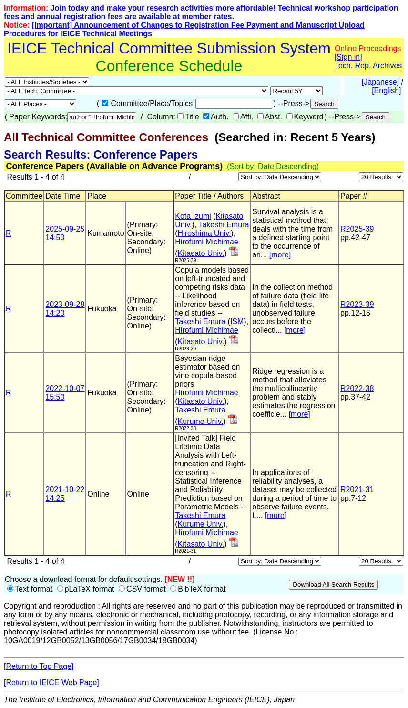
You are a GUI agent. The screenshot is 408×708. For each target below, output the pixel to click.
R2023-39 (357, 304)
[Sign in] (348, 57)
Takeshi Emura (223, 225)
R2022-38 (357, 388)
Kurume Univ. (201, 421)
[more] (280, 255)
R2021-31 (357, 490)
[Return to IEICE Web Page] (51, 682)
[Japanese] (380, 82)
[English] (386, 90)
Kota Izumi (193, 216)
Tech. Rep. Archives (368, 66)
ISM (237, 321)
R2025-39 (357, 229)
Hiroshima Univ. (204, 233)
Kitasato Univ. (201, 253)
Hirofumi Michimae (206, 242)
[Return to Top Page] (38, 666)
